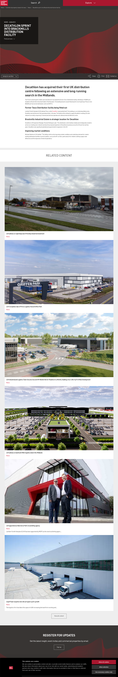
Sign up (59, 647)
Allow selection (103, 661)
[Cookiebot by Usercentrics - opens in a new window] (11, 673)
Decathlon (54, 111)
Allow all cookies (104, 656)
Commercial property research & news (16, 7)
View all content (59, 616)
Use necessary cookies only (103, 666)
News (29, 7)
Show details (89, 673)
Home (2, 7)
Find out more (9, 39)
